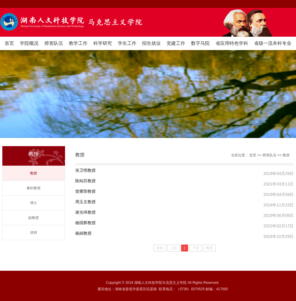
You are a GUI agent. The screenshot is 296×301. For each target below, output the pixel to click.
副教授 (33, 218)
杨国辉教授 (85, 223)
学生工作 (127, 43)
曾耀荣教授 (85, 191)
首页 (9, 43)
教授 (33, 173)
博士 (33, 203)
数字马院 (200, 43)
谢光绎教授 (85, 212)
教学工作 (78, 43)
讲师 (33, 233)
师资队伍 (53, 43)
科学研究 (102, 43)
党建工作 (176, 43)
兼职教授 (34, 188)
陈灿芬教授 (85, 181)
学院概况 (29, 43)
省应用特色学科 (232, 43)
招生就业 (151, 43)
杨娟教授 (83, 233)
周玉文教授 (85, 202)
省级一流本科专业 (272, 43)
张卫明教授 (85, 170)
